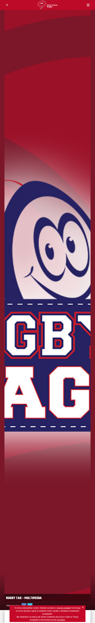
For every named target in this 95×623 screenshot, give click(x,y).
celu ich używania (63, 608)
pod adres (61, 620)
